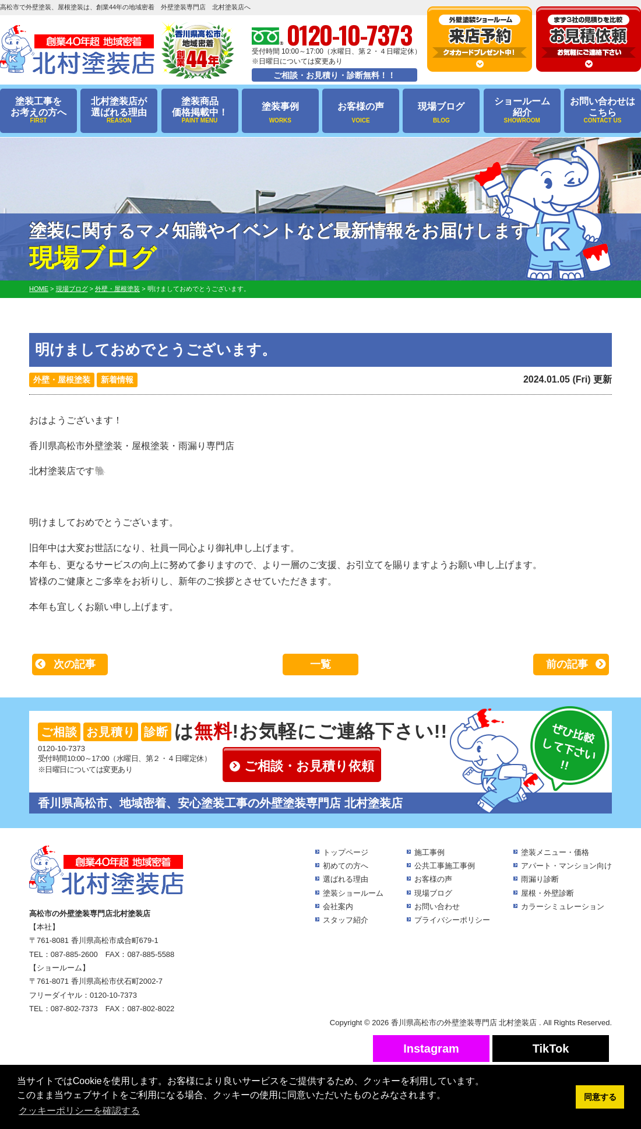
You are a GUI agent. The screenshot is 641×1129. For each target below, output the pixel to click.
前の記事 (567, 664)
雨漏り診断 (540, 879)
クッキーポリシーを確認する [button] (79, 1111)
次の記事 (75, 664)
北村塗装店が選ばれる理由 (118, 110)
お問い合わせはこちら (602, 110)
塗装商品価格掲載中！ (199, 110)
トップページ (345, 852)
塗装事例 (280, 112)
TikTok (551, 1048)
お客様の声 (360, 112)
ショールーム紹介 (522, 110)
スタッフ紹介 (345, 920)
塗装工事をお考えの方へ (38, 110)
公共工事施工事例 (444, 865)
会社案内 (338, 906)
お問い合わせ (437, 906)
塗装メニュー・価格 (555, 852)
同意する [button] (600, 1097)
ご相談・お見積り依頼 (309, 766)
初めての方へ (345, 865)
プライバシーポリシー (452, 920)
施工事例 (429, 852)
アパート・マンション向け (566, 865)
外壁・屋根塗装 (61, 379)
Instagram (431, 1048)
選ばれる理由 (345, 879)
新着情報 (117, 379)
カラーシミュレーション (562, 906)
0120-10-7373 (61, 748)
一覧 (320, 664)
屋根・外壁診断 (547, 893)
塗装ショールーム (353, 893)
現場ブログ (441, 112)
